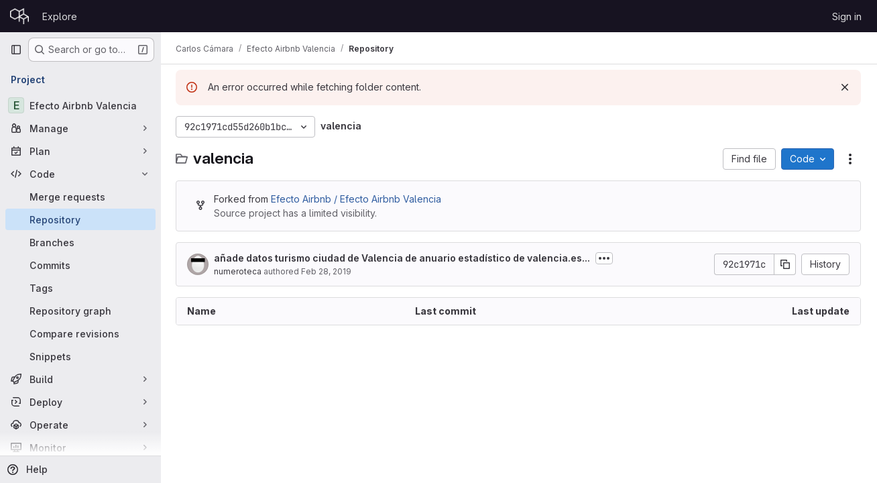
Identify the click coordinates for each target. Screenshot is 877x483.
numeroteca (239, 271)
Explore (59, 16)
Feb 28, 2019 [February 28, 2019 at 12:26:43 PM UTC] (327, 271)
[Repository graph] (80, 310)
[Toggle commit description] (605, 258)
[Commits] (80, 265)
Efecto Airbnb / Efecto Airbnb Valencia (357, 199)
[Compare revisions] (80, 333)
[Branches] (80, 242)
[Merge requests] (80, 196)
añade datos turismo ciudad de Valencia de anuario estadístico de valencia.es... (403, 258)
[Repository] (80, 219)
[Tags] (80, 288)
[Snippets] (80, 356)
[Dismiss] (845, 87)
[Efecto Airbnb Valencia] (80, 105)
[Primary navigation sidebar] (16, 49)
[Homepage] (19, 16)
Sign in (847, 16)
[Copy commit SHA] (785, 264)
